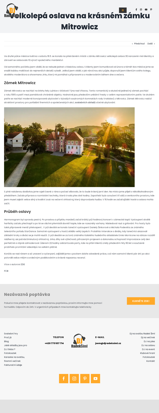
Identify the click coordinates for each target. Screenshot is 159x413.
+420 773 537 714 (54, 343)
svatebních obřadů (85, 102)
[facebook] (63, 378)
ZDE (23, 264)
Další (150, 43)
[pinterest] (84, 378)
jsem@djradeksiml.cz (108, 343)
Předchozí (139, 43)
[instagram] (74, 378)
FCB (6, 271)
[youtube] (95, 378)
